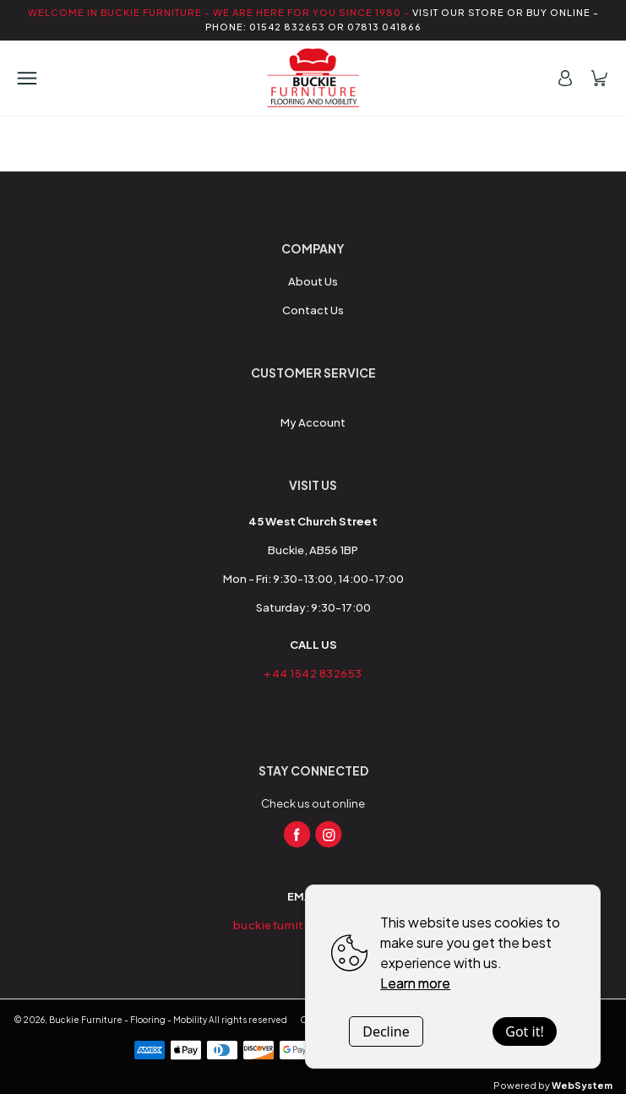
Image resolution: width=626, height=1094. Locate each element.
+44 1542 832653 (313, 673)
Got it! (524, 1031)
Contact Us (313, 310)
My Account (313, 422)
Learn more (415, 983)
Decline (386, 1031)
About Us (313, 281)
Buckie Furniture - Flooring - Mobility (128, 1020)
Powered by (552, 1085)
